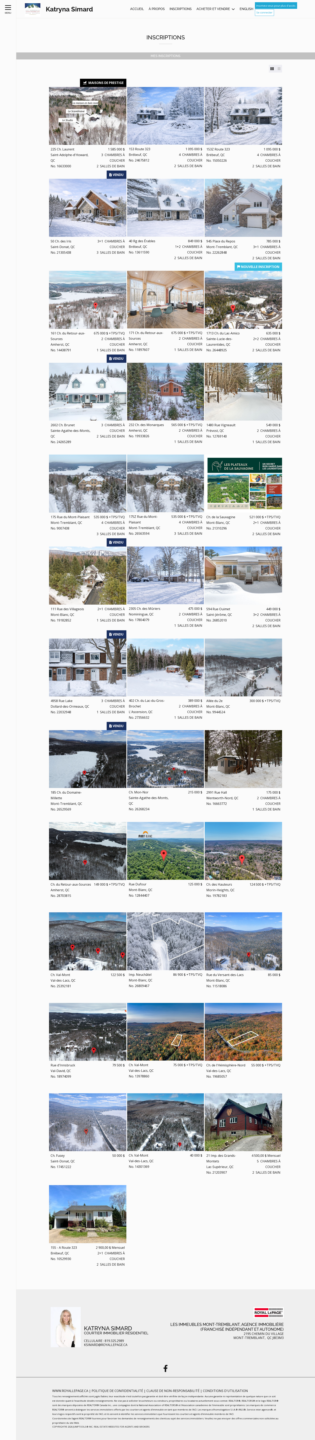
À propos (157, 9)
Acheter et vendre (213, 9)
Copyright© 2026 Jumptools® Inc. (72, 1426)
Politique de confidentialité (118, 1391)
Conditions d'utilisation (225, 1391)
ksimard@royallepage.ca (105, 1345)
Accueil (137, 9)
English (246, 9)
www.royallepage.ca (70, 1391)
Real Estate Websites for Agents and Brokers (122, 1426)
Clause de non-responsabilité (173, 1391)
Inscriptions (181, 9)
